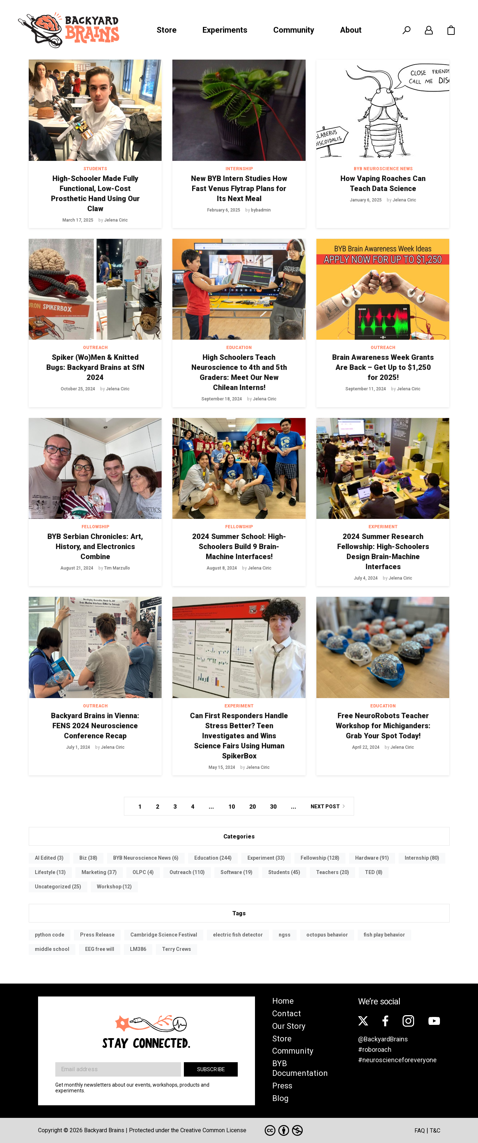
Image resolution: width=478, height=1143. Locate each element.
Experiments (225, 29)
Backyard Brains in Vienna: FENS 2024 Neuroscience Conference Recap (95, 725)
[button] (451, 30)
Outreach (95, 347)
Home (283, 1000)
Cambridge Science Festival (163, 935)
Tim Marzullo (117, 568)
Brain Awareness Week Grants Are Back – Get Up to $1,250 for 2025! (383, 367)
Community (293, 29)
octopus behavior (327, 935)
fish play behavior (384, 935)
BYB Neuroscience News (383, 168)
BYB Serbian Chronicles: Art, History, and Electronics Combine (95, 546)
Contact (286, 1013)
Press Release (97, 935)
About (351, 29)
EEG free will (99, 949)
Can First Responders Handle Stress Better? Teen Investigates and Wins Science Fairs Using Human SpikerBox (239, 735)
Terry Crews (176, 949)
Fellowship (95, 526)
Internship (239, 168)
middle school (52, 949)
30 (273, 806)
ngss (285, 935)
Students (95, 168)
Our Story (288, 1026)
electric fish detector (238, 935)
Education (239, 347)
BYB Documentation (300, 1068)
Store (167, 29)
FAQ (419, 1130)
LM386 (138, 949)
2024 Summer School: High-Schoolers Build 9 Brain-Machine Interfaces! (239, 546)
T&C (435, 1130)
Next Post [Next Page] (325, 806)
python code (49, 935)
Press (282, 1085)
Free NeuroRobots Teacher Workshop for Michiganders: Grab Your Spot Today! (383, 725)
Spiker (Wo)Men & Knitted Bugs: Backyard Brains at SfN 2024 (95, 367)
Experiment (383, 526)
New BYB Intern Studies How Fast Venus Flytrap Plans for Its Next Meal (239, 188)
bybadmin (261, 210)
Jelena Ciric (116, 220)
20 (252, 806)
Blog (280, 1098)
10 (231, 806)
